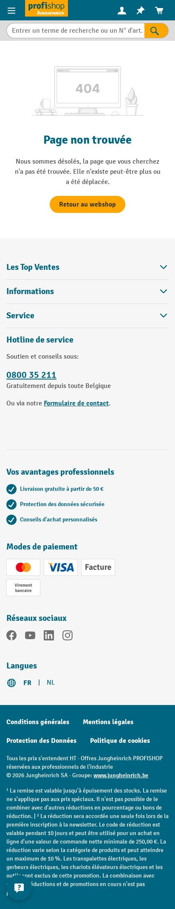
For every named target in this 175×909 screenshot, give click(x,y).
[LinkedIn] (49, 637)
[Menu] (12, 10)
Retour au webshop (87, 204)
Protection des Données (41, 740)
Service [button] (87, 315)
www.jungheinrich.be (120, 775)
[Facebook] (11, 637)
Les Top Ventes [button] (87, 267)
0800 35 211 (31, 374)
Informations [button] (87, 291)
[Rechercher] (156, 30)
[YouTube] (30, 637)
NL (51, 683)
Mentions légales (108, 722)
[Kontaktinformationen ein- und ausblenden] (19, 888)
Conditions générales (37, 722)
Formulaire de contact (76, 403)
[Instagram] (67, 637)
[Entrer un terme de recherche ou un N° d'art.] (75, 30)
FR (27, 683)
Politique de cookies (120, 740)
